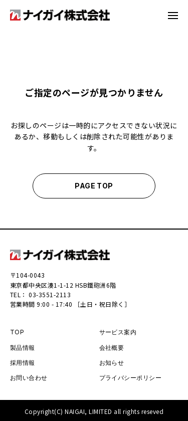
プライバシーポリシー (130, 377)
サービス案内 (118, 332)
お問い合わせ (29, 377)
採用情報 (22, 362)
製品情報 (22, 347)
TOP (17, 332)
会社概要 (111, 347)
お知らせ (111, 362)
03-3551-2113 (50, 294)
